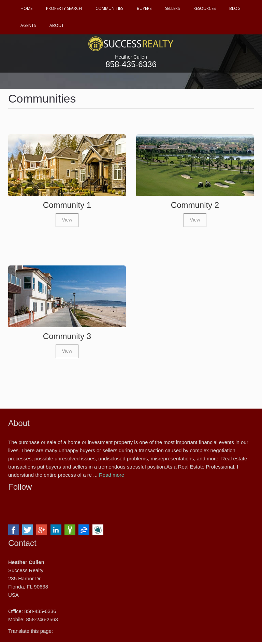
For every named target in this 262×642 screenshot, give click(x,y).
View (67, 220)
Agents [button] (28, 25)
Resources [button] (204, 8)
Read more (111, 475)
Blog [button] (235, 8)
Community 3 (67, 336)
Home (26, 8)
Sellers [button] (172, 8)
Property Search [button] (64, 8)
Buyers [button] (144, 8)
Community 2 (195, 205)
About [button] (56, 25)
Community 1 (67, 205)
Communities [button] (109, 8)
